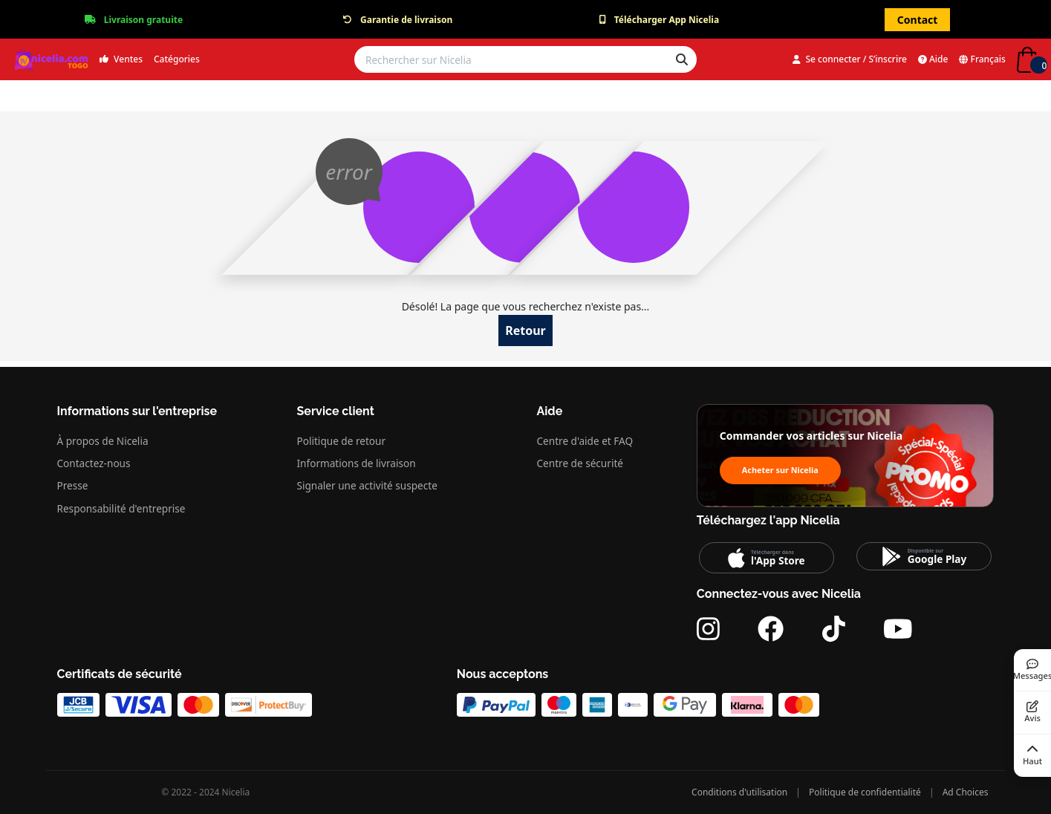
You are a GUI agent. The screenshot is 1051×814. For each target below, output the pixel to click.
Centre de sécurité (580, 463)
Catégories (177, 59)
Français (982, 59)
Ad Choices (966, 792)
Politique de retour (341, 441)
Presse (72, 485)
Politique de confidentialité (865, 792)
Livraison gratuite (143, 19)
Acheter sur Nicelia (780, 469)
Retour (525, 330)
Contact (917, 20)
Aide (933, 59)
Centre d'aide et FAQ (585, 441)
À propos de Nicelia (103, 441)
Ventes (121, 59)
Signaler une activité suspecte (367, 485)
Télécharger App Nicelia (666, 19)
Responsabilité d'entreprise (121, 508)
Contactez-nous (94, 463)
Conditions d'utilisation (739, 792)
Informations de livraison (356, 463)
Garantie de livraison (406, 19)
